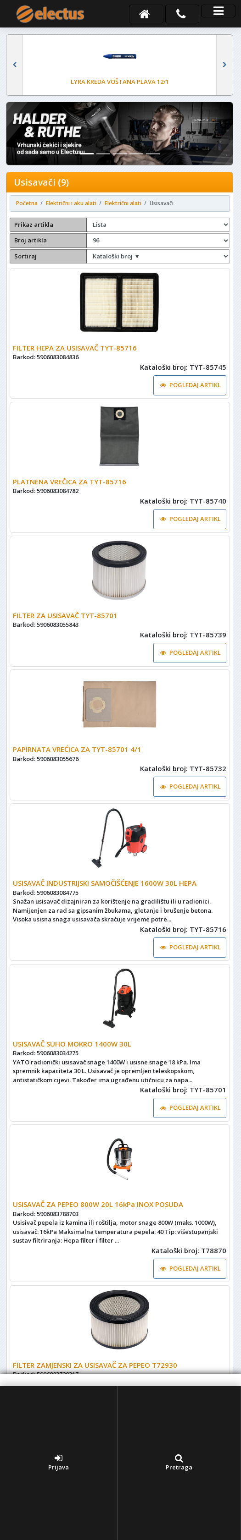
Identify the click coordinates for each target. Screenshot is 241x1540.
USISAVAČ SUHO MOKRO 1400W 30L (72, 1043)
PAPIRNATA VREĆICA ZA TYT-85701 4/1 (77, 749)
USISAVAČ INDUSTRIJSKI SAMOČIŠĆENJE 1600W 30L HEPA (104, 883)
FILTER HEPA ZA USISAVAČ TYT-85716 (75, 347)
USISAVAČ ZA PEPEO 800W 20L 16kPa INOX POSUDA (98, 1204)
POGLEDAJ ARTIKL (190, 385)
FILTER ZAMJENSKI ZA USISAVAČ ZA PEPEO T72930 (95, 1365)
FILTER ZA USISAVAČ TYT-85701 (65, 615)
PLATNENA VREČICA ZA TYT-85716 (69, 481)
